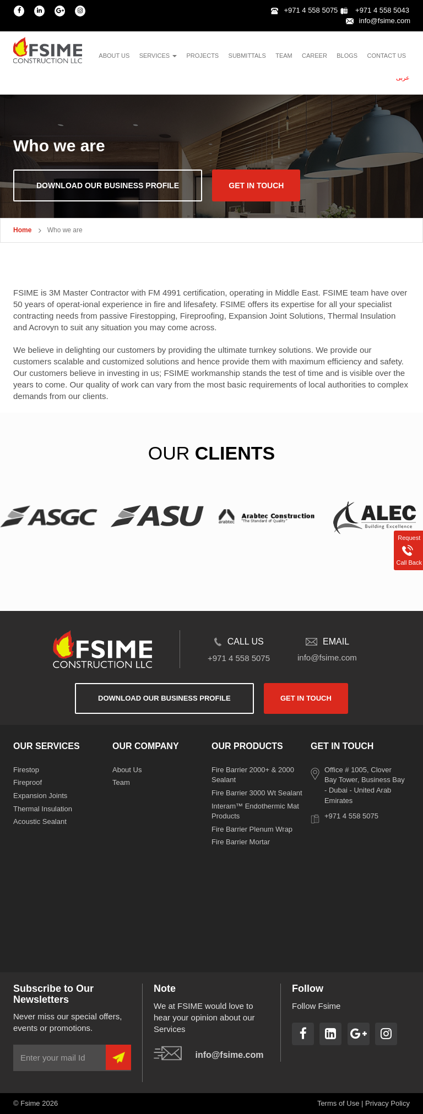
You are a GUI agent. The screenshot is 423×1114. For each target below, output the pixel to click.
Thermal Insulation (42, 809)
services (158, 55)
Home (22, 230)
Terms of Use (338, 1103)
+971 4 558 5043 (374, 10)
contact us (386, 55)
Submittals (247, 55)
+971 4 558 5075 (304, 10)
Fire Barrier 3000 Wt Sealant (257, 793)
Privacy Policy (387, 1103)
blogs (347, 55)
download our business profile (107, 185)
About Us (127, 770)
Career (314, 55)
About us (114, 55)
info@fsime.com (378, 21)
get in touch (256, 185)
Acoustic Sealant (40, 821)
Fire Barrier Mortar (241, 842)
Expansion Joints (40, 795)
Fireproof (27, 782)
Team (121, 782)
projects (203, 55)
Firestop (26, 770)
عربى (403, 77)
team (283, 55)
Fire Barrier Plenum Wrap (252, 829)
